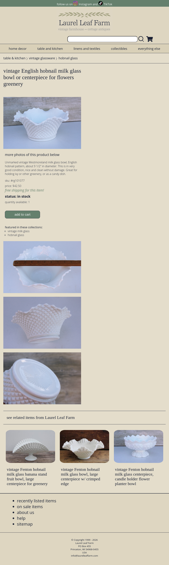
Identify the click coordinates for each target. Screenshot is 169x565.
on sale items (30, 506)
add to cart (23, 214)
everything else (149, 48)
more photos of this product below (32, 154)
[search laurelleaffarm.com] (142, 39)
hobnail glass (68, 58)
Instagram (85, 4)
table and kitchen (50, 48)
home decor (17, 48)
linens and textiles (87, 48)
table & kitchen (14, 58)
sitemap (25, 524)
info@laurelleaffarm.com (84, 555)
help (21, 518)
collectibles (119, 48)
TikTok (108, 4)
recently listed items (36, 501)
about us (25, 512)
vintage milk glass (18, 231)
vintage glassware (42, 58)
